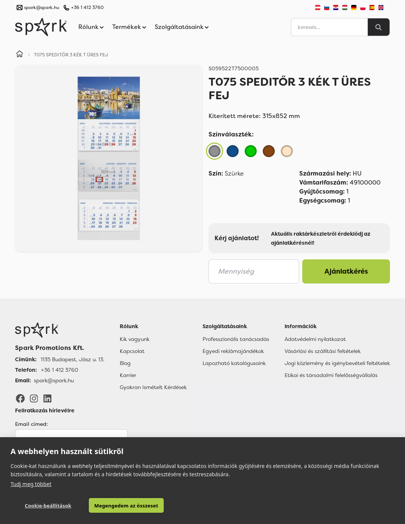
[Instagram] (34, 398)
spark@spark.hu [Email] (54, 380)
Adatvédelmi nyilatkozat (315, 339)
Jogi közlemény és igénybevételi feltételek (337, 363)
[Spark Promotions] (41, 27)
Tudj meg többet (31, 484)
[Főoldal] (59, 330)
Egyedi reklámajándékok (233, 351)
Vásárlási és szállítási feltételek (323, 351)
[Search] (378, 27)
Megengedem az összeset (126, 505)
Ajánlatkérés (346, 271)
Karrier (128, 375)
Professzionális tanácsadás (235, 339)
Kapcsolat (132, 351)
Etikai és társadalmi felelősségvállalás (331, 375)
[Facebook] (20, 398)
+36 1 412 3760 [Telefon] (59, 369)
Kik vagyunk (134, 339)
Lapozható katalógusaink (234, 363)
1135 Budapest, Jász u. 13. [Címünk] (72, 359)
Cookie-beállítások (48, 505)
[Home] (19, 55)
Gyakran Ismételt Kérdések (153, 387)
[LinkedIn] (47, 398)
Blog (125, 363)
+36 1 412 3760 (87, 8)
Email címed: (31, 424)
